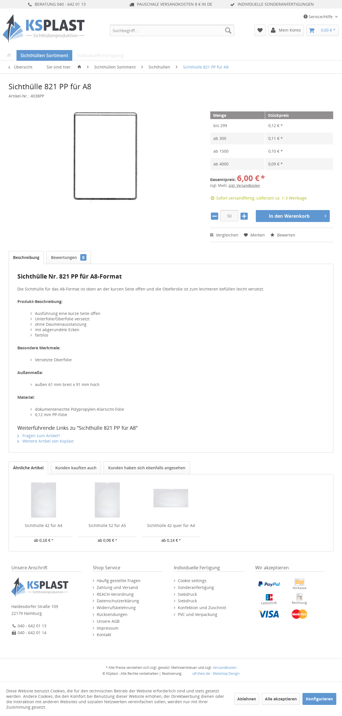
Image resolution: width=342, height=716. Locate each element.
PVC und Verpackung (197, 614)
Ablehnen (246, 699)
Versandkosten (224, 667)
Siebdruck (187, 594)
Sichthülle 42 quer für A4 (171, 525)
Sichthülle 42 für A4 (43, 525)
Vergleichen (224, 235)
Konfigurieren (319, 699)
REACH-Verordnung (115, 594)
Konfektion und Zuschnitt (202, 607)
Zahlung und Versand (117, 587)
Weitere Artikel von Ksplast (45, 441)
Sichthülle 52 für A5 (107, 525)
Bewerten (282, 235)
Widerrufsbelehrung (116, 607)
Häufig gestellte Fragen (119, 580)
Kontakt (104, 634)
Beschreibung (26, 257)
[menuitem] (172, 30)
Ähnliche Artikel (28, 467)
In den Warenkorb (297, 215)
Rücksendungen (112, 614)
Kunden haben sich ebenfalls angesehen (146, 467)
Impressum (107, 628)
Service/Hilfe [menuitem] (319, 16)
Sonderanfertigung (196, 587)
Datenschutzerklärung (118, 600)
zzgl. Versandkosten (244, 185)
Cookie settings (192, 580)
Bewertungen (68, 257)
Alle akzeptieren (281, 699)
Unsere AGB (108, 621)
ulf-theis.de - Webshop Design (216, 673)
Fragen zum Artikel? (38, 435)
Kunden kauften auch (75, 467)
